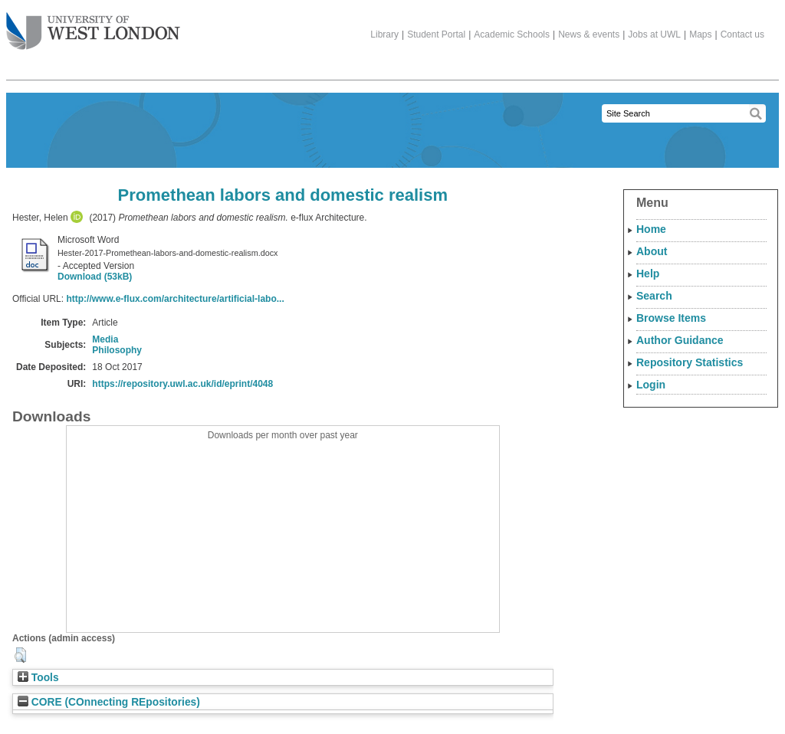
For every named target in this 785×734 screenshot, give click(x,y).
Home (651, 229)
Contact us (742, 34)
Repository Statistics (689, 362)
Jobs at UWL (654, 34)
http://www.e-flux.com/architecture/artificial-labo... (175, 298)
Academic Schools (512, 34)
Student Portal (436, 34)
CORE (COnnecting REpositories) (109, 702)
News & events (588, 34)
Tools (38, 677)
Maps (700, 34)
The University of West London (93, 25)
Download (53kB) (94, 276)
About (651, 251)
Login (650, 384)
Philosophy (117, 350)
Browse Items (671, 318)
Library (384, 34)
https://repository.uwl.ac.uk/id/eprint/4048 (182, 383)
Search (654, 296)
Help (647, 273)
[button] (20, 655)
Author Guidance (680, 340)
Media (105, 339)
